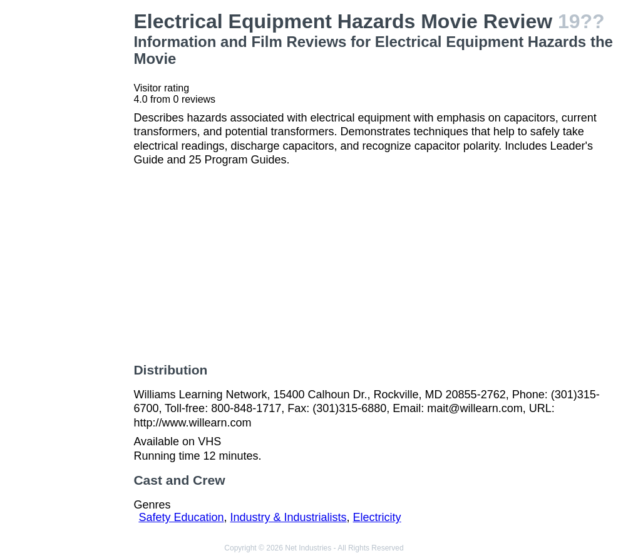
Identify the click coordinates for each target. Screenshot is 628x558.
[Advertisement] (69, 198)
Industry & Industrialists (288, 517)
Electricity (377, 517)
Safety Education (181, 517)
